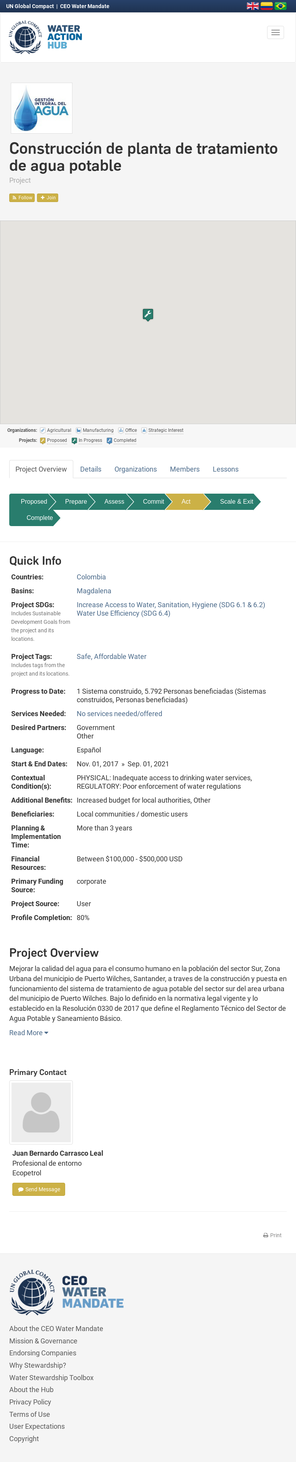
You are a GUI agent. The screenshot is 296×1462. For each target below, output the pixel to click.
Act (186, 501)
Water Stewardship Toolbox (51, 1378)
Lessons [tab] (226, 469)
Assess (114, 501)
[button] (148, 315)
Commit (153, 501)
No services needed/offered (119, 714)
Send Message (38, 1189)
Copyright (24, 1439)
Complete (40, 518)
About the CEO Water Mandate (56, 1328)
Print (272, 1235)
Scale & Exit (236, 501)
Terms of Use (29, 1414)
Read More (28, 1033)
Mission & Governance (43, 1341)
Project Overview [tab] (41, 469)
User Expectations (37, 1426)
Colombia (91, 577)
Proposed (34, 501)
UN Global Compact (30, 6)
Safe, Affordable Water (111, 656)
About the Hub (31, 1390)
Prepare (76, 501)
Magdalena (94, 591)
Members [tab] (185, 469)
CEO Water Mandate (84, 6)
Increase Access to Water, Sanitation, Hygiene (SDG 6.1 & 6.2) (171, 605)
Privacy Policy (30, 1402)
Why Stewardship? (37, 1365)
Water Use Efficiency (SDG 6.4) (123, 613)
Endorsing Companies (42, 1353)
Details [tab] (90, 469)
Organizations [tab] (135, 469)
